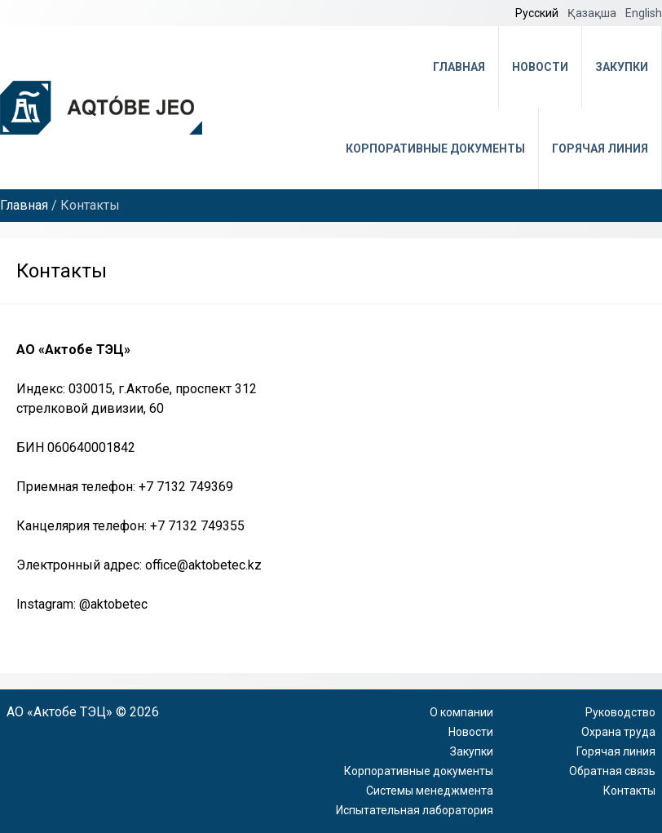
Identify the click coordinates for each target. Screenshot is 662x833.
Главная (459, 66)
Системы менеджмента (429, 790)
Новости (540, 66)
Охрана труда (618, 731)
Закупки (621, 66)
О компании (461, 712)
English (643, 13)
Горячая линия (600, 148)
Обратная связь (612, 771)
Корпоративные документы (435, 148)
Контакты (629, 790)
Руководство (620, 712)
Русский (538, 13)
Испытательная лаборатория (414, 810)
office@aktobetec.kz (203, 565)
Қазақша (593, 13)
